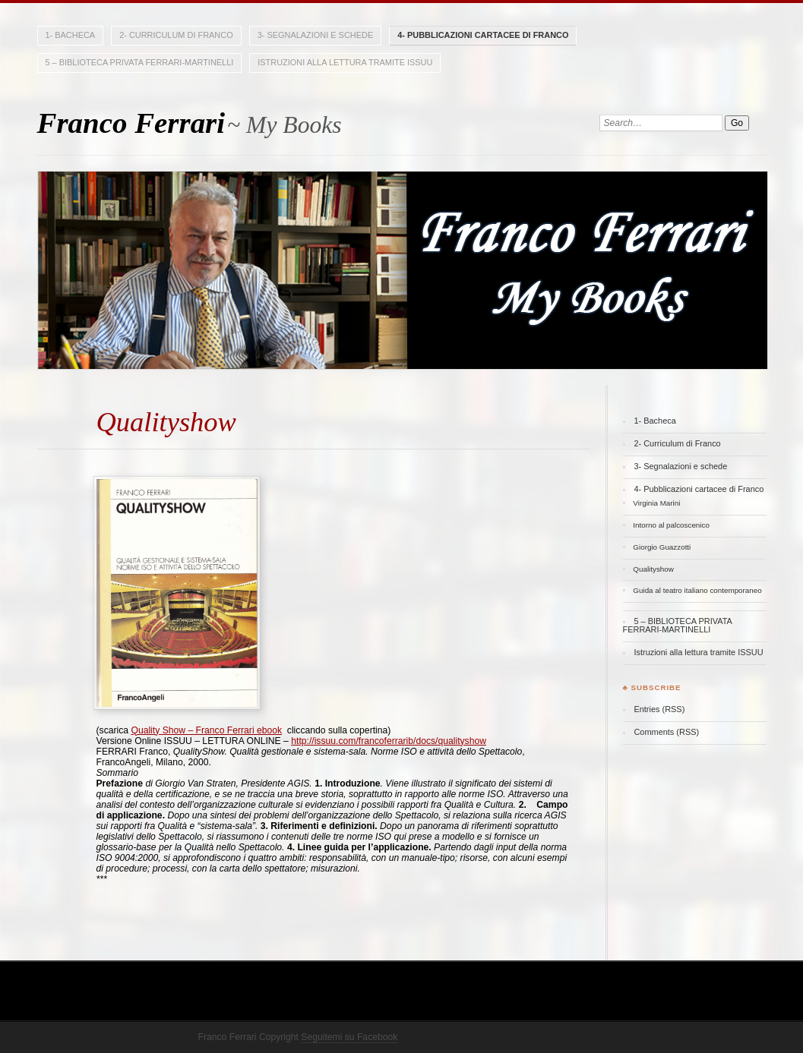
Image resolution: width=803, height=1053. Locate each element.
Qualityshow (653, 569)
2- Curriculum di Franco (175, 34)
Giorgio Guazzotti (662, 547)
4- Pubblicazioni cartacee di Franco (482, 34)
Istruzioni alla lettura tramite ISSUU (345, 62)
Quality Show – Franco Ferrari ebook (206, 730)
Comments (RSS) (666, 731)
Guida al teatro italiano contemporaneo (697, 590)
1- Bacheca (71, 34)
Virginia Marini (656, 503)
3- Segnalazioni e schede (316, 34)
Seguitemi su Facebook (349, 1037)
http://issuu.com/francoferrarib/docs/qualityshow (388, 741)
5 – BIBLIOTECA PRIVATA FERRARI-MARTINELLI (140, 62)
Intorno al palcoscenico (671, 525)
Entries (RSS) (659, 709)
